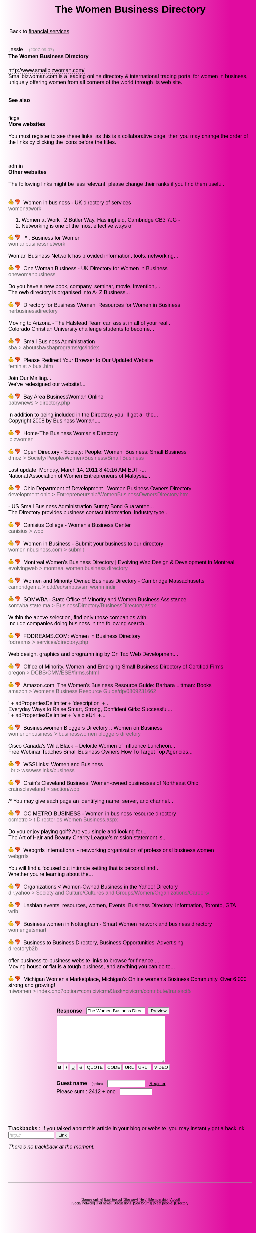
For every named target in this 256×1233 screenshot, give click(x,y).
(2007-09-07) (41, 49)
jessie (16, 49)
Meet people (163, 1212)
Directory (181, 1212)
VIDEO (161, 1076)
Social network (83, 1212)
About (174, 1208)
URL (129, 1076)
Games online (92, 1208)
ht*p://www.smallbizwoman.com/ (46, 70)
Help (143, 1208)
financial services (49, 31)
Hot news (104, 1212)
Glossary (130, 1208)
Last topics (113, 1208)
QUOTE (95, 1076)
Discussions (122, 1212)
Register (157, 1092)
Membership (158, 1208)
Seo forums (142, 1212)
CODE (113, 1076)
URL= (144, 1076)
